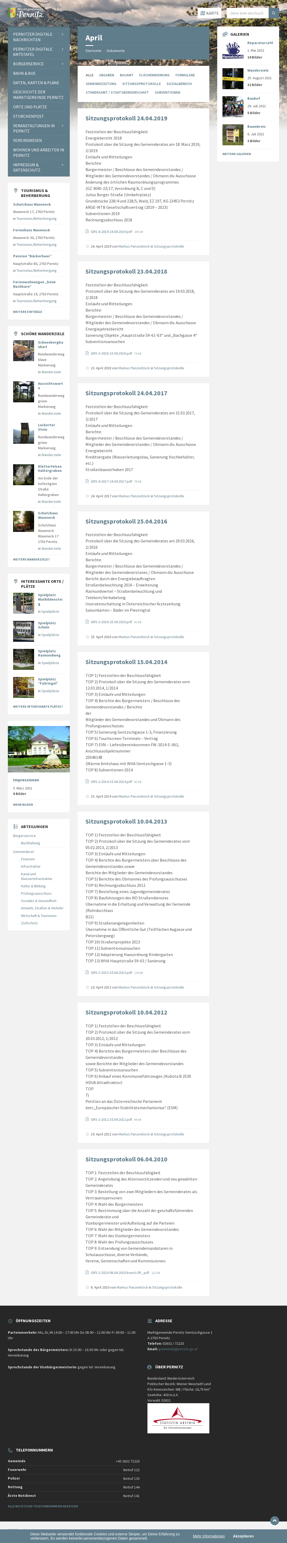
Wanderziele (51, 372)
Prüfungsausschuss (36, 893)
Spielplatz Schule (47, 625)
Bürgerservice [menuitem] (28, 63)
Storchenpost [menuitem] (28, 116)
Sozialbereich (179, 83)
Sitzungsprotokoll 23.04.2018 (126, 271)
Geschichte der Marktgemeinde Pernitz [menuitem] (38, 94)
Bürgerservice (24, 835)
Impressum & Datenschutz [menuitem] (26, 167)
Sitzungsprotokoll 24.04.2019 (126, 118)
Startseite (94, 50)
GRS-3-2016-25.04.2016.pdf (112, 622)
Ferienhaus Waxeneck (31, 230)
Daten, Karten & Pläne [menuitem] (36, 82)
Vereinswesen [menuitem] (27, 140)
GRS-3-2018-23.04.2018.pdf (112, 353)
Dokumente (116, 50)
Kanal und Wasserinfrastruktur (36, 876)
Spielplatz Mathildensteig (50, 599)
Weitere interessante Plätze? (38, 706)
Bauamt (127, 75)
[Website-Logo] (26, 16)
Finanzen (28, 859)
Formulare (185, 75)
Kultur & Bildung (33, 886)
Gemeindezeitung (101, 83)
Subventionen (167, 92)
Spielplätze (50, 611)
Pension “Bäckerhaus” (32, 256)
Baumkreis (256, 126)
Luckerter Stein (46, 427)
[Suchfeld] (253, 13)
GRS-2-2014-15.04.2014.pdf (112, 781)
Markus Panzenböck (134, 246)
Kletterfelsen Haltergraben (50, 468)
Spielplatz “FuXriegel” (48, 681)
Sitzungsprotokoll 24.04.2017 (126, 393)
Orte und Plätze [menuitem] (30, 106)
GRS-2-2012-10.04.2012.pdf (112, 1119)
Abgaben (106, 75)
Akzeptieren (243, 1536)
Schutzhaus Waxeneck (32, 204)
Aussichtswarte (50, 385)
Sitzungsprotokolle (141, 83)
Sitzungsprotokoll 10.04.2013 (126, 821)
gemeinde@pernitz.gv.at (178, 1349)
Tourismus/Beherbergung (37, 218)
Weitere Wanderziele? (31, 559)
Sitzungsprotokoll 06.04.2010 (126, 1159)
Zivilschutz (29, 923)
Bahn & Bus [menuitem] (24, 73)
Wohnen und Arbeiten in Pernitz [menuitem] (38, 152)
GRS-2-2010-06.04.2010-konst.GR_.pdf (120, 1272)
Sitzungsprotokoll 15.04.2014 (126, 662)
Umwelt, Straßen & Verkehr (42, 908)
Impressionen (26, 779)
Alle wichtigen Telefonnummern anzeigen (43, 1506)
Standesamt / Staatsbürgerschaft (117, 92)
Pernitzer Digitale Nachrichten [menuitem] (32, 36)
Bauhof (253, 98)
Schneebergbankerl (50, 344)
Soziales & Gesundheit (38, 900)
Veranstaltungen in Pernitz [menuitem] (34, 128)
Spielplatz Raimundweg (49, 653)
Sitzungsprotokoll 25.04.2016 (126, 521)
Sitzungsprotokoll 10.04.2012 (126, 1012)
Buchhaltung (30, 843)
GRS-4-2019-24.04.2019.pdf (112, 231)
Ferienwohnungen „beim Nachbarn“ (34, 284)
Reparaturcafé (260, 42)
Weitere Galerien (236, 154)
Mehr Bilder (23, 805)
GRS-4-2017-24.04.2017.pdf (112, 481)
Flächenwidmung (154, 75)
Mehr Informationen (209, 1536)
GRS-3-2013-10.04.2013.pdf (112, 972)
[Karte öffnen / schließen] (209, 13)
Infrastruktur (31, 866)
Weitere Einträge (27, 312)
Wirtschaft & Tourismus (39, 915)
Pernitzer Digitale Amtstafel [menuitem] (32, 51)
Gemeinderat (23, 851)
